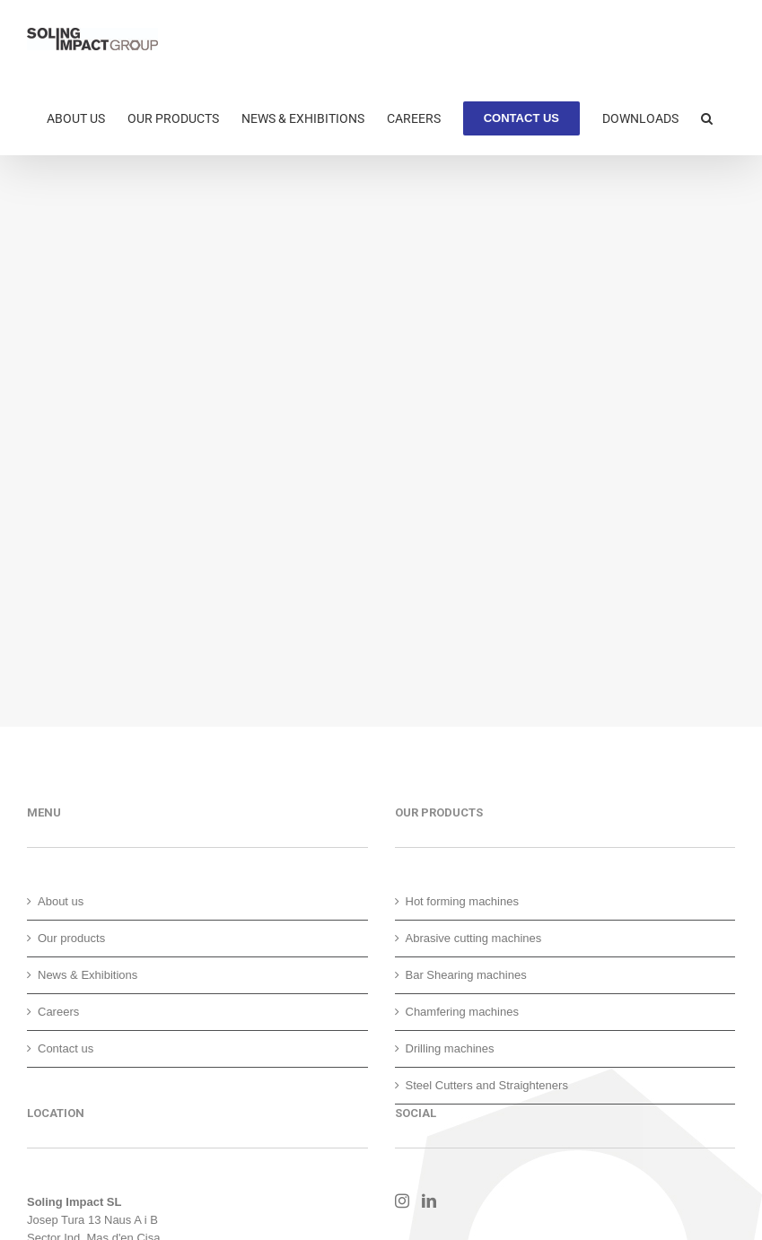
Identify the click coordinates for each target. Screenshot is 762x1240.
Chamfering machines (462, 1011)
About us (60, 901)
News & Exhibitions (87, 975)
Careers (58, 1011)
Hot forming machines (462, 901)
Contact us (65, 1048)
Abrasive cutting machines (474, 938)
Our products (71, 938)
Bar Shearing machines (466, 975)
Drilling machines (450, 1048)
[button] (707, 116)
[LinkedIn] (429, 1200)
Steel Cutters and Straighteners (487, 1085)
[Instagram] (402, 1200)
